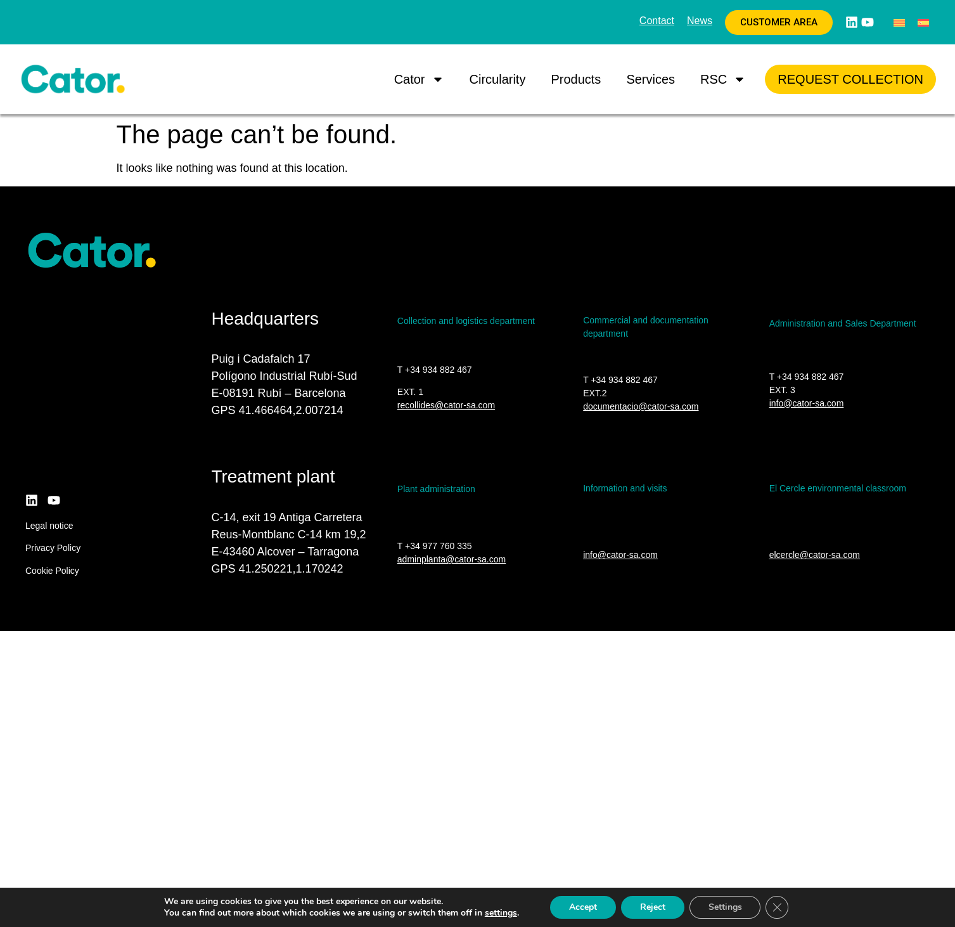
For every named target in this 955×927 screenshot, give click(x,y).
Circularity (498, 79)
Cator (419, 79)
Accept (583, 907)
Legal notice (49, 526)
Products (576, 79)
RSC (723, 79)
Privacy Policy (52, 548)
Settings (725, 907)
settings (500, 913)
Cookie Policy (52, 571)
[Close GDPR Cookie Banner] (777, 907)
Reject (652, 907)
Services (650, 79)
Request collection (850, 79)
